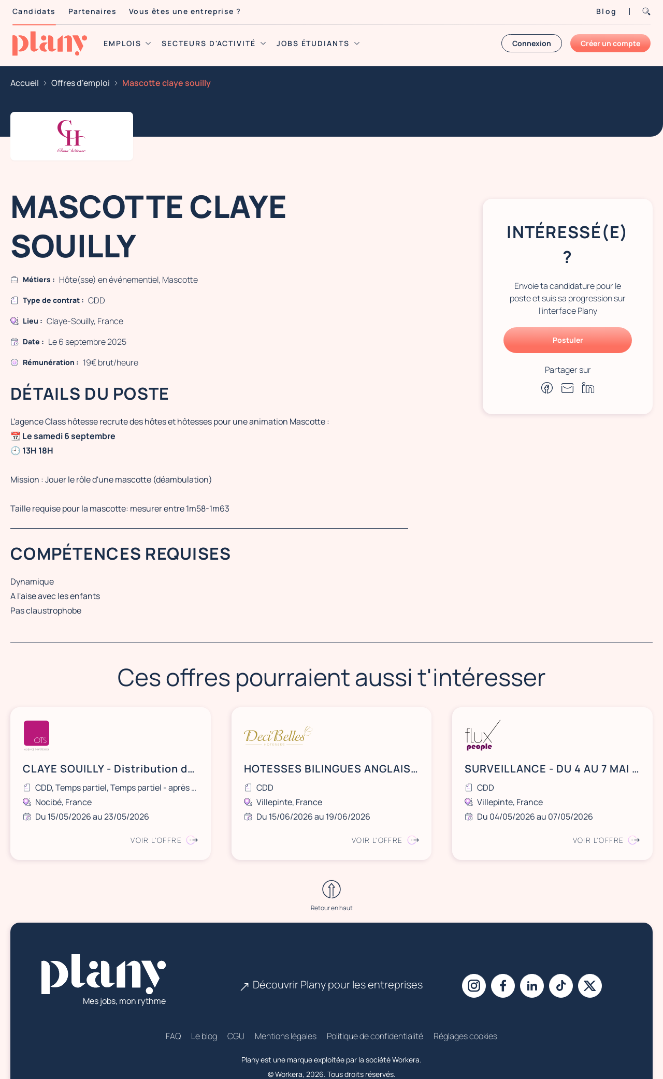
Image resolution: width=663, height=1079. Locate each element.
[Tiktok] (561, 944)
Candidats (34, 11)
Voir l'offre (164, 840)
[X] (590, 944)
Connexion (531, 43)
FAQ (173, 994)
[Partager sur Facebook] (547, 387)
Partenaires (92, 11)
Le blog (204, 994)
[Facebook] (503, 944)
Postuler (568, 340)
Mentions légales (285, 994)
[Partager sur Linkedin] (588, 387)
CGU (235, 994)
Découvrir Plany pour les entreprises (331, 943)
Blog (606, 11)
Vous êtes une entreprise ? (185, 11)
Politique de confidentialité (375, 994)
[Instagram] (474, 944)
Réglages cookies (465, 994)
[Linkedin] (532, 944)
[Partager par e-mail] (567, 388)
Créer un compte (610, 43)
